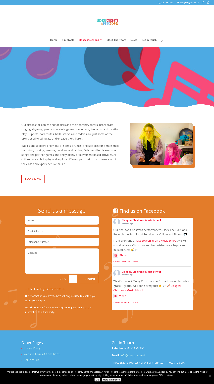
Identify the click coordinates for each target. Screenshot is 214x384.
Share (135, 261)
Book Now (33, 179)
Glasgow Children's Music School (141, 220)
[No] (209, 376)
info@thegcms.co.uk (132, 355)
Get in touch (149, 40)
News (133, 40)
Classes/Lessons (89, 40)
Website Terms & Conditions (42, 354)
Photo (120, 255)
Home (54, 40)
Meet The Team (116, 40)
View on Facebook (121, 261)
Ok (97, 379)
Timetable (68, 40)
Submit (89, 279)
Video (119, 296)
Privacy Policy (32, 348)
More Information (111, 379)
